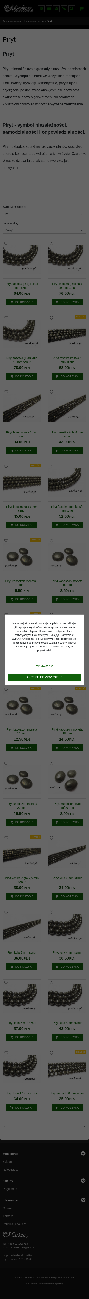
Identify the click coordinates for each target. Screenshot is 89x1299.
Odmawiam (44, 666)
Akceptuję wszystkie (44, 677)
